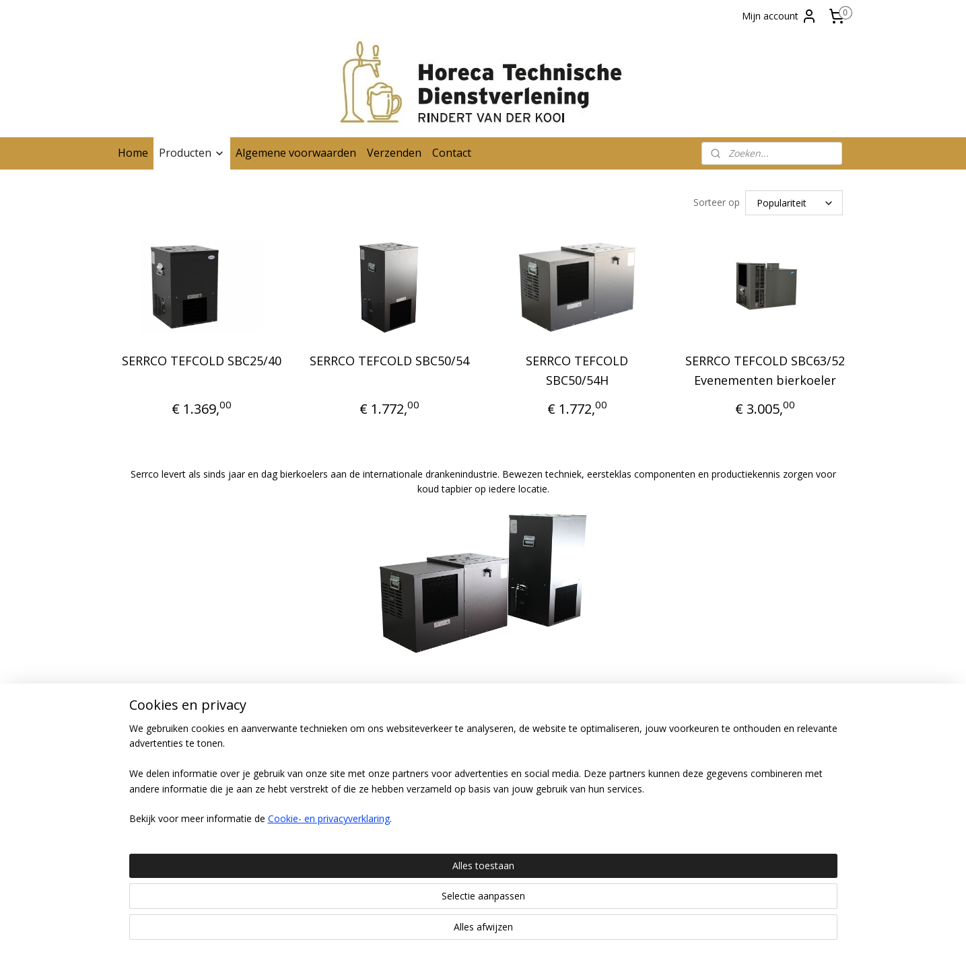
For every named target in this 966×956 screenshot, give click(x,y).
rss (480, 931)
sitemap (451, 931)
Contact (451, 152)
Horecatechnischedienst (770, 739)
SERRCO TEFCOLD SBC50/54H (577, 370)
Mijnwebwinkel (648, 931)
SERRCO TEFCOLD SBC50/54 (389, 361)
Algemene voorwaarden (296, 152)
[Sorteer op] (794, 203)
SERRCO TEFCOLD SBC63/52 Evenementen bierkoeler (764, 370)
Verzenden (394, 152)
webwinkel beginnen (531, 931)
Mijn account (779, 16)
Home (133, 152)
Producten (192, 152)
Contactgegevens (156, 763)
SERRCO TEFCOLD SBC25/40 (201, 361)
